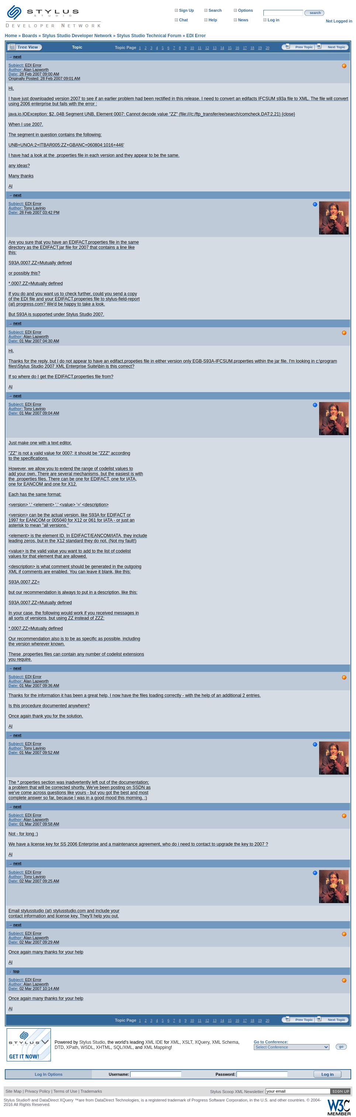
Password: (226, 1074)
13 (215, 48)
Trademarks (91, 1091)
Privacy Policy (37, 1091)
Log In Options (48, 1074)
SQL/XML (122, 1047)
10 (192, 48)
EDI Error (196, 35)
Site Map (13, 1091)
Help (212, 20)
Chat (183, 20)
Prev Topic (304, 47)
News (243, 20)
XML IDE (154, 1042)
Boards (29, 35)
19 (260, 48)
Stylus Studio (92, 1042)
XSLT (187, 1042)
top (14, 971)
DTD (59, 1047)
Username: (119, 1074)
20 (267, 48)
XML (175, 1042)
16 (237, 48)
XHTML (103, 1047)
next (14, 56)
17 (245, 48)
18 (252, 48)
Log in (273, 20)
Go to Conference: (271, 1042)
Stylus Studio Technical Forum (149, 35)
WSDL (87, 1047)
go (341, 1047)
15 (230, 48)
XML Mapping (157, 1047)
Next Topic (336, 47)
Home (11, 35)
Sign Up (186, 10)
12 (207, 48)
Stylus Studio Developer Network (77, 35)
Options (245, 10)
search (315, 13)
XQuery (202, 1042)
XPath (72, 1047)
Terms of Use (65, 1091)
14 (222, 48)
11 (199, 48)
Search (215, 10)
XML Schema (225, 1042)
